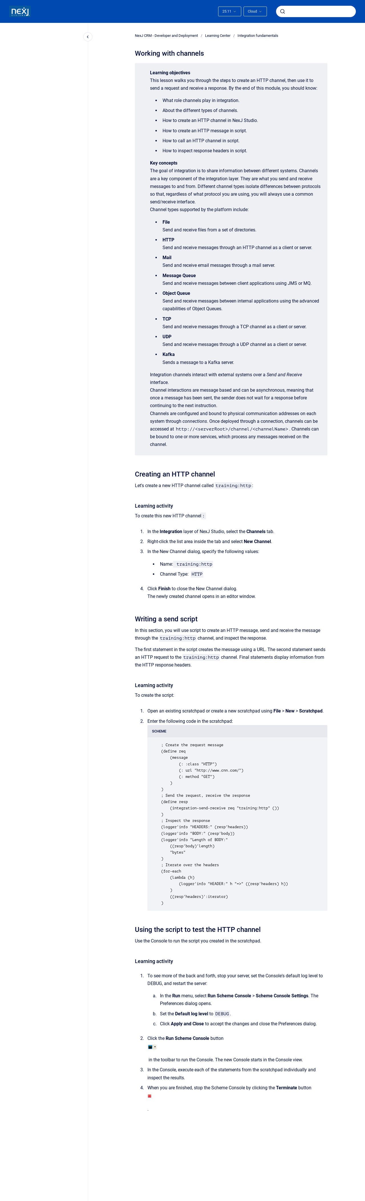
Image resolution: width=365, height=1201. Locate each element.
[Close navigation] (87, 36)
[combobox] (316, 11)
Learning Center (217, 35)
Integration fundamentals (258, 35)
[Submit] (282, 11)
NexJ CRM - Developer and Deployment (166, 35)
